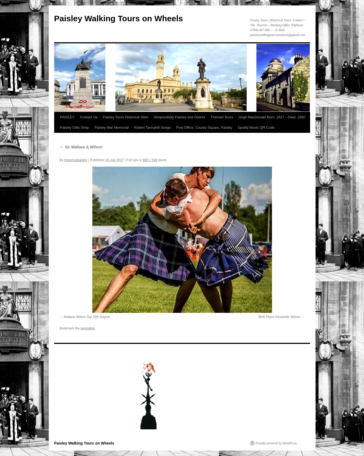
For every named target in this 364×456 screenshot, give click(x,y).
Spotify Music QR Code (256, 127)
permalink (88, 328)
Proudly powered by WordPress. (277, 443)
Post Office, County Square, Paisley (204, 127)
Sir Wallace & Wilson (81, 147)
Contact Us (88, 117)
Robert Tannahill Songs (152, 127)
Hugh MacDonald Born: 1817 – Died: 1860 (271, 117)
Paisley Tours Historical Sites (125, 117)
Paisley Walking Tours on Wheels (118, 18)
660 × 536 (150, 160)
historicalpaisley (75, 160)
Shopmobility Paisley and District (179, 117)
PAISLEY (67, 117)
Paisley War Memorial (111, 127)
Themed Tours (221, 117)
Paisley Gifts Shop (74, 127)
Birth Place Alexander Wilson (279, 317)
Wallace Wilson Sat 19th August (87, 317)
